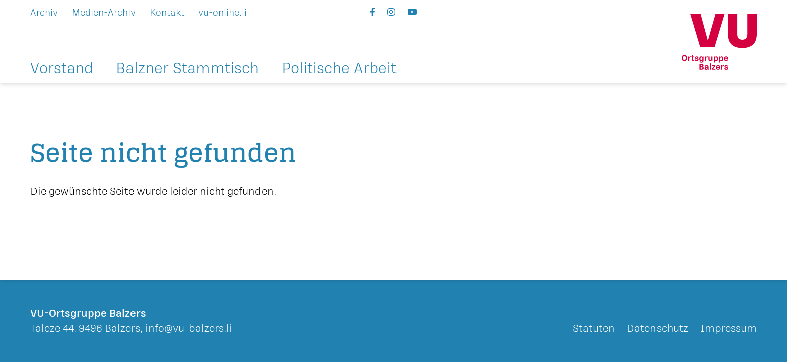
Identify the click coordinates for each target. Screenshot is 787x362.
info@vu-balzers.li (188, 328)
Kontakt (167, 12)
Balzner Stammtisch (187, 69)
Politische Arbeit (339, 69)
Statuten (594, 328)
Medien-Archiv (104, 12)
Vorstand (61, 69)
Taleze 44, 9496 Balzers (85, 328)
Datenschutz (657, 328)
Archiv (44, 12)
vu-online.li (222, 12)
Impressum (728, 328)
